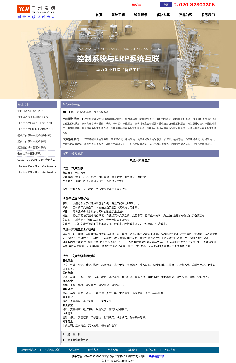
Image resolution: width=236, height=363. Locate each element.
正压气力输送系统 (137, 144)
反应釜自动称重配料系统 (31, 147)
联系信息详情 (156, 356)
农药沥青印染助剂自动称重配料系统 (103, 119)
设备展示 (140, 15)
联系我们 (208, 15)
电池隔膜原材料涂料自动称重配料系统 (87, 128)
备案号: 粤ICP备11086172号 (118, 360)
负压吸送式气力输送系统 (198, 139)
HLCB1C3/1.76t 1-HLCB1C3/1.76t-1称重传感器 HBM (47, 123)
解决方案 (163, 15)
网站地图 (170, 349)
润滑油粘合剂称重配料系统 (139, 119)
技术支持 (24, 104)
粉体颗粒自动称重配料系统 (96, 123)
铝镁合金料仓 (80, 339)
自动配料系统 (84, 112)
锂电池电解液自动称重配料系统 (127, 128)
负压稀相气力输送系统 (149, 139)
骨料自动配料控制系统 (30, 110)
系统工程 (118, 15)
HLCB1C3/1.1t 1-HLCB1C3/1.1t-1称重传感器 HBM (46, 129)
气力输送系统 (101, 112)
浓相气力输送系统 (93, 144)
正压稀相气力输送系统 (123, 139)
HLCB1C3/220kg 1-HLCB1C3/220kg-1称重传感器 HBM (49, 165)
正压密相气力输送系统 (96, 139)
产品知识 (185, 15)
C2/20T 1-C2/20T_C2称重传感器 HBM (39, 159)
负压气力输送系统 (173, 139)
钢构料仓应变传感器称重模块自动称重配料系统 (160, 123)
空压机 (76, 334)
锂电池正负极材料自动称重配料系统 (166, 128)
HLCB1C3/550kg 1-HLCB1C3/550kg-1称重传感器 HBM (49, 171)
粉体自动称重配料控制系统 (32, 117)
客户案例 (151, 349)
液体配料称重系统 (122, 123)
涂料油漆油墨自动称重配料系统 (173, 119)
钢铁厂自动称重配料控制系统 (34, 135)
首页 (99, 15)
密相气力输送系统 (180, 144)
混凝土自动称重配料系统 (31, 141)
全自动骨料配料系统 (29, 153)
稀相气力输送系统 (202, 144)
